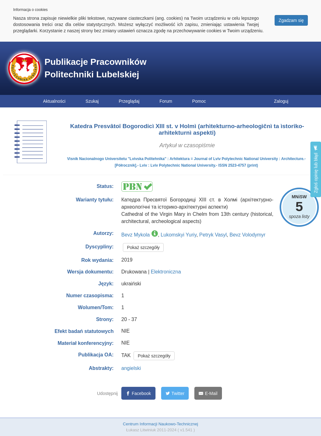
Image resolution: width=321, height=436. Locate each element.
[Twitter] (175, 393)
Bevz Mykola (135, 234)
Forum (166, 101)
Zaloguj (281, 101)
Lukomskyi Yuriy (179, 234)
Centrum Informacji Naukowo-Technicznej (160, 424)
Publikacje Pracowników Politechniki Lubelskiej (95, 68)
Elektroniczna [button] (166, 271)
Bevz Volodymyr (247, 234)
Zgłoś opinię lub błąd (315, 169)
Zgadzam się (291, 20)
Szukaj (92, 101)
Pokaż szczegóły (143, 247)
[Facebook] (138, 393)
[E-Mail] (208, 393)
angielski (131, 368)
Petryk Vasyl (213, 234)
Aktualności (54, 101)
